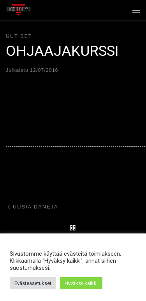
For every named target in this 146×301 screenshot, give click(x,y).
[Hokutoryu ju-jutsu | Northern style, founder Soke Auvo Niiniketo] (18, 9)
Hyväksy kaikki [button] (81, 283)
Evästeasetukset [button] (32, 283)
